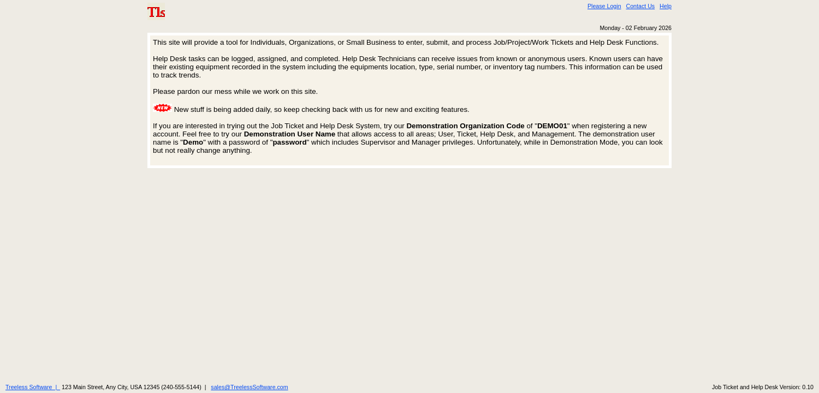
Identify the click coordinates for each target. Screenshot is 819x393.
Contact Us (640, 6)
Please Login (604, 6)
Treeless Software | (32, 387)
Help (666, 6)
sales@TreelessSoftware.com (249, 387)
